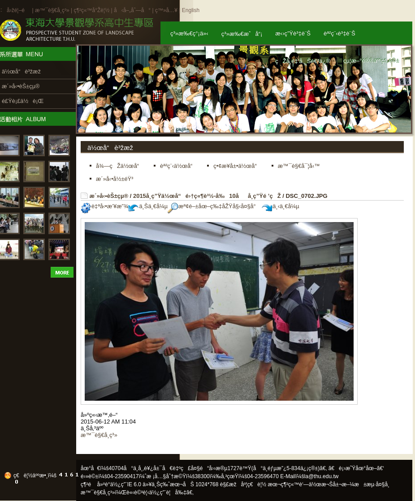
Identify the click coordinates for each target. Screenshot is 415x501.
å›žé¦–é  (18, 10)
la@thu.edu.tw (321, 476)
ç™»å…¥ (166, 10)
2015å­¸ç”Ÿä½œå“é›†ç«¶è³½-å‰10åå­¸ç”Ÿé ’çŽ (207, 196)
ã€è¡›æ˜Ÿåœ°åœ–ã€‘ (356, 468)
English (190, 10)
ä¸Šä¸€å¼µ (148, 206)
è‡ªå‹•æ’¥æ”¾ (104, 206)
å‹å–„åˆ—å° (132, 10)
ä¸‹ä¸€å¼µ (280, 206)
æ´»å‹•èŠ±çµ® (109, 196)
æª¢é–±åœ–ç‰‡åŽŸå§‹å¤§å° (214, 206)
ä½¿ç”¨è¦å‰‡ (167, 492)
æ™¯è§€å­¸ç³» (53, 10)
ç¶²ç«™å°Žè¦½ (91, 10)
